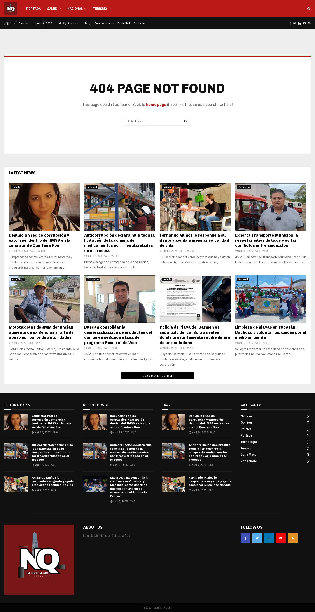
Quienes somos (104, 23)
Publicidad (123, 23)
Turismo (100, 8)
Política (167, 187)
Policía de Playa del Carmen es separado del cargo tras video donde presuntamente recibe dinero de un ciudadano (195, 335)
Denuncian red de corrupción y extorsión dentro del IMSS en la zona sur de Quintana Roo (39, 240)
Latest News (22, 173)
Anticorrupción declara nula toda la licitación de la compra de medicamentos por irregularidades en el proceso (119, 243)
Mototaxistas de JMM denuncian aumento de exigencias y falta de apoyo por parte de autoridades (41, 332)
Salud (52, 8)
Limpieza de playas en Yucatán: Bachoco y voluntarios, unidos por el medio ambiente (270, 332)
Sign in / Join (68, 23)
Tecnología (249, 442)
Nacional (75, 8)
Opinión (246, 422)
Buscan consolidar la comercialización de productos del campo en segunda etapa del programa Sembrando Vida (118, 335)
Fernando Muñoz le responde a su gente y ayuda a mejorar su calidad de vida (194, 240)
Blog (88, 23)
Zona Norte (249, 461)
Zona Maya (244, 187)
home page (156, 104)
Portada (33, 8)
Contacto (139, 23)
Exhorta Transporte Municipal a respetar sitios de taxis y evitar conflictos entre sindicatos (266, 240)
